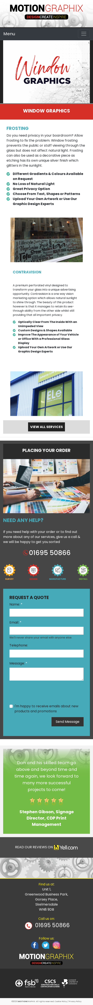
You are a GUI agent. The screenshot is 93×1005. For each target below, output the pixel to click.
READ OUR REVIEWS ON (46, 847)
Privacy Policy (75, 1001)
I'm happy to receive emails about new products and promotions (46, 709)
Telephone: (18, 645)
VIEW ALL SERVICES (46, 426)
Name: (15, 604)
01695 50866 (52, 925)
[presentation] (41, 692)
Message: (18, 663)
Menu (9, 34)
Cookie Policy (61, 1001)
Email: (15, 622)
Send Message (67, 721)
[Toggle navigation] (84, 34)
